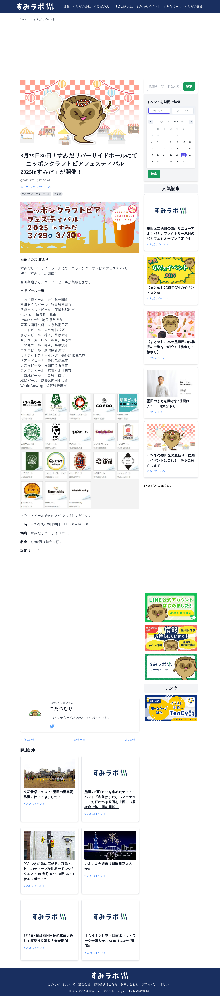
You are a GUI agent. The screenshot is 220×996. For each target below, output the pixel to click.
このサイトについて (61, 984)
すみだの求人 (172, 6)
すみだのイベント (148, 6)
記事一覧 (79, 739)
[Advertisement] (110, 49)
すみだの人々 (103, 6)
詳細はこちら (30, 551)
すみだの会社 (82, 6)
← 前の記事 (27, 739)
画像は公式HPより (34, 259)
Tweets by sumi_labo (157, 485)
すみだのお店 (124, 6)
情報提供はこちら (105, 984)
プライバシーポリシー (157, 984)
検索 (189, 86)
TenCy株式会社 (142, 991)
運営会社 (84, 984)
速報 (67, 6)
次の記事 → (132, 739)
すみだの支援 (193, 6)
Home (23, 19)
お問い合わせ (130, 984)
